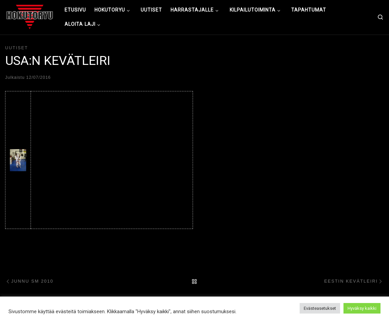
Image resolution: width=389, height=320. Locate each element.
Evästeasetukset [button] (320, 308)
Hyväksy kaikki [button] (362, 308)
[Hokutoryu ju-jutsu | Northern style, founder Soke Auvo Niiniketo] (29, 16)
